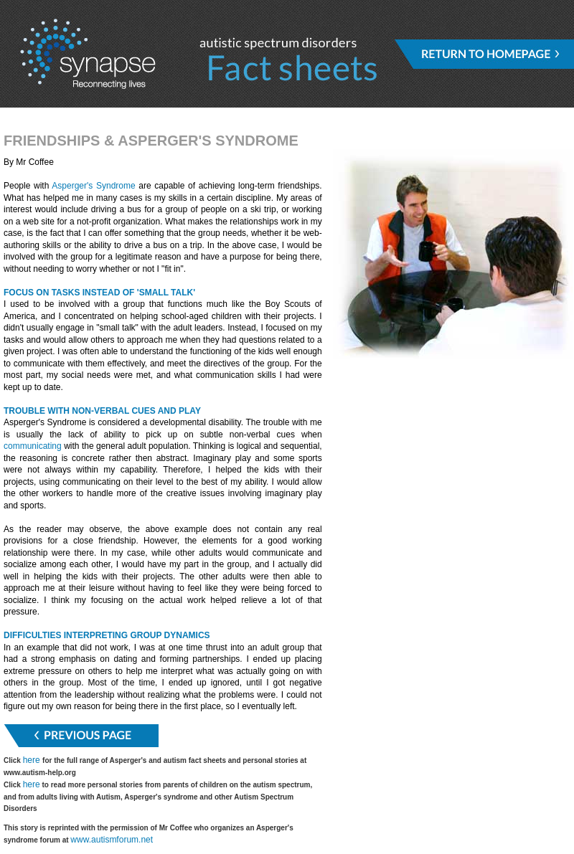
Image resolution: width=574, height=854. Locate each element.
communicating (33, 446)
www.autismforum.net (111, 840)
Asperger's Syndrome (93, 186)
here (32, 760)
